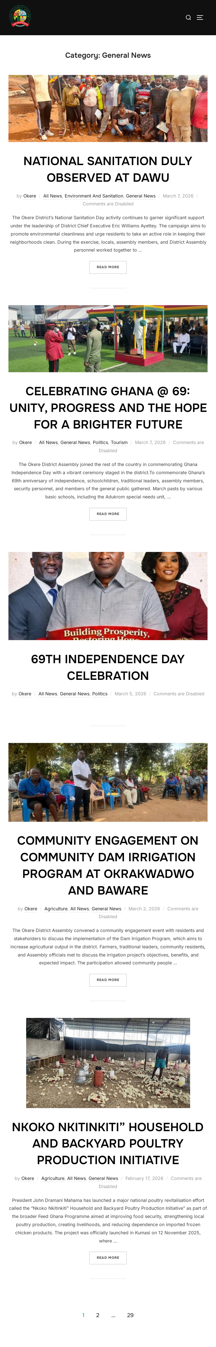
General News (141, 207)
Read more (112, 277)
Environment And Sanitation (94, 207)
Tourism (119, 454)
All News (52, 207)
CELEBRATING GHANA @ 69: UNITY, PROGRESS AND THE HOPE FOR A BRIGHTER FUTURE (108, 420)
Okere (29, 207)
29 (130, 1327)
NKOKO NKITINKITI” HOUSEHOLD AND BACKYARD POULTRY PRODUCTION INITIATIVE (108, 1155)
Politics (100, 454)
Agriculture (56, 920)
